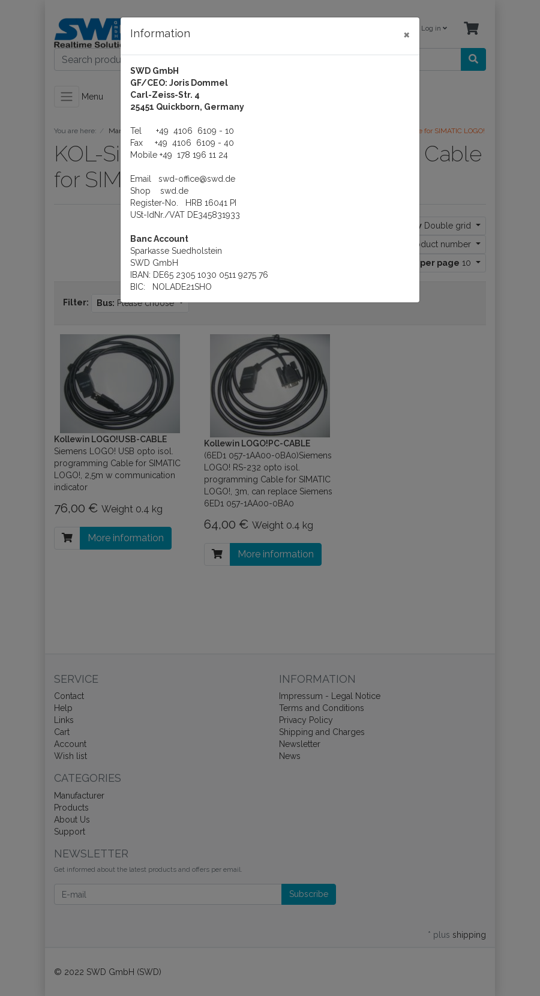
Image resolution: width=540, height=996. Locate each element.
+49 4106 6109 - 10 (195, 131)
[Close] (406, 34)
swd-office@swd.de (196, 179)
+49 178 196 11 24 (194, 155)
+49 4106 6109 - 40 (194, 143)
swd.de (174, 191)
